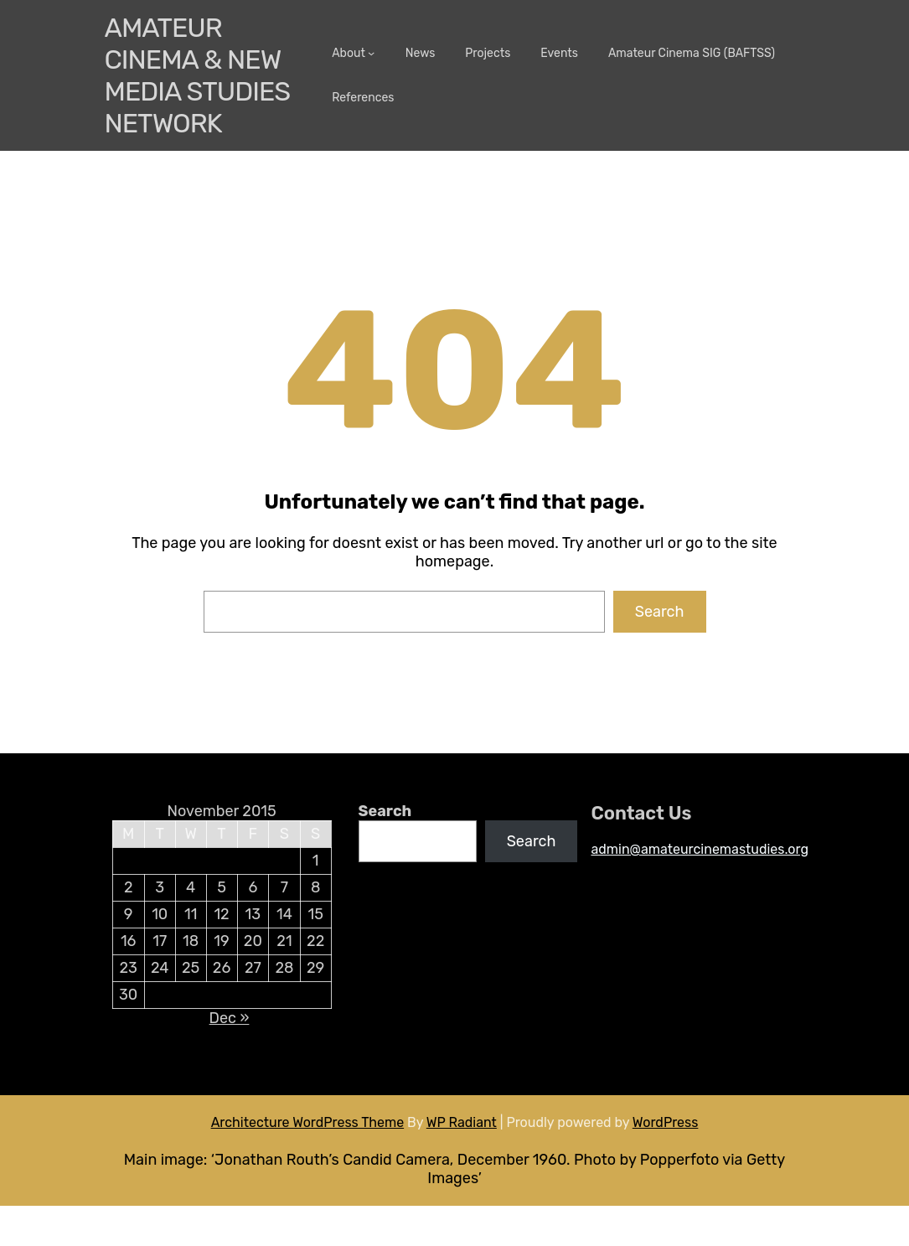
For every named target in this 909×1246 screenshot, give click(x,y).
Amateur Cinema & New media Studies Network (198, 75)
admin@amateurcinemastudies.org (699, 849)
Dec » (229, 1018)
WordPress (666, 1122)
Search (659, 611)
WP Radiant (461, 1122)
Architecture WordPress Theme (308, 1122)
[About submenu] (371, 52)
